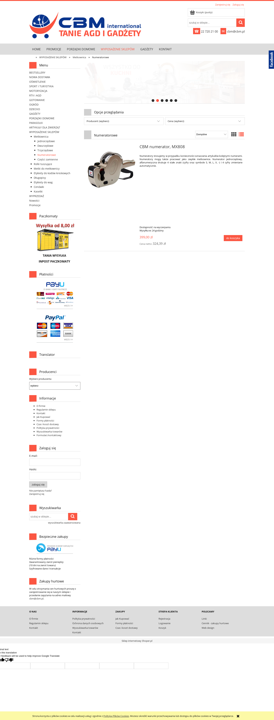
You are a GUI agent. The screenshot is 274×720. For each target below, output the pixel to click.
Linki (204, 618)
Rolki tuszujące (43, 164)
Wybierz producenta (40, 379)
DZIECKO (34, 109)
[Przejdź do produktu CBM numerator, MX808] (111, 170)
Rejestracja (164, 618)
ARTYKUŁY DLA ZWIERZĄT (44, 127)
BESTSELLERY (37, 72)
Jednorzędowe (46, 141)
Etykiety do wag (43, 182)
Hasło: (33, 469)
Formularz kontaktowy (49, 435)
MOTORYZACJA (38, 91)
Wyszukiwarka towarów (49, 431)
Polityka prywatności (48, 428)
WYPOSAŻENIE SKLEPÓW (44, 132)
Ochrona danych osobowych (88, 623)
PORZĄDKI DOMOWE (41, 118)
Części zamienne (47, 159)
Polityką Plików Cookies (116, 716)
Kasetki (38, 191)
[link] (164, 82)
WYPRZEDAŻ (36, 196)
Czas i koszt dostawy (48, 424)
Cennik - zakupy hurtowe (215, 623)
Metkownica (41, 136)
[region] (164, 82)
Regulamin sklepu (46, 409)
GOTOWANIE (37, 100)
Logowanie (164, 623)
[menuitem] (36, 49)
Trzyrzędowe (45, 150)
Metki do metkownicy (47, 168)
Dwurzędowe (45, 145)
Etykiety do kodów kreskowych (52, 173)
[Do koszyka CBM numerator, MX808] (233, 238)
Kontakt (41, 413)
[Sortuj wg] (211, 134)
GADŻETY (34, 113)
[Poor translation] (9, 660)
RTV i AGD (35, 95)
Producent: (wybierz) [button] (98, 121)
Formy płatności (45, 420)
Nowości (34, 200)
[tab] (153, 100)
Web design (208, 627)
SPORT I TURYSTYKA (41, 86)
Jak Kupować (43, 417)
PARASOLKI (36, 123)
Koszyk (162, 627)
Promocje (35, 205)
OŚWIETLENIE (37, 81)
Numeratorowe (46, 155)
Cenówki (39, 187)
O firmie (41, 406)
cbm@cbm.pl (232, 31)
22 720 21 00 (205, 31)
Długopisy (40, 177)
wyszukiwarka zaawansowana (64, 522)
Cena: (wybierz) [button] (176, 121)
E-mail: (33, 456)
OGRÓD (34, 104)
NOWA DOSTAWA (39, 77)
